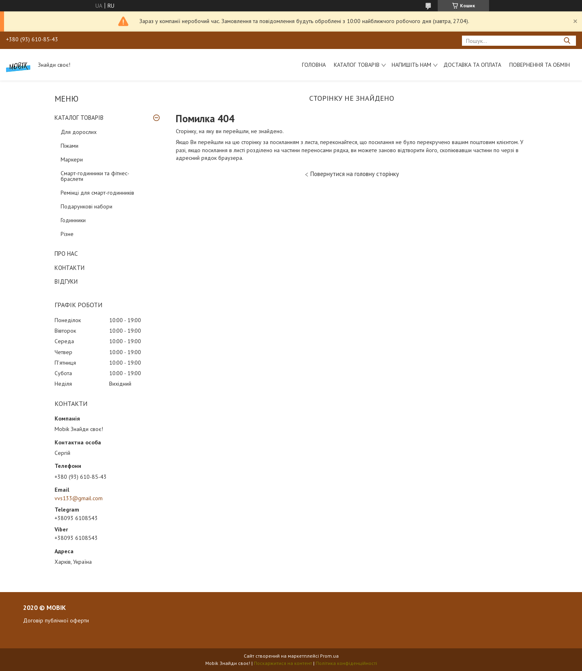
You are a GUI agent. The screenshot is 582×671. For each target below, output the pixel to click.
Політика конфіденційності (346, 663)
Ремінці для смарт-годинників (97, 192)
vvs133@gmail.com (79, 498)
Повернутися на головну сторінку (354, 174)
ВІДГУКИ (66, 281)
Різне (67, 234)
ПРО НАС (66, 253)
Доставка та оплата (472, 64)
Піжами (69, 145)
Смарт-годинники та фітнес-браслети (95, 176)
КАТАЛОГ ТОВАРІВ (79, 117)
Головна (314, 64)
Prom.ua (329, 656)
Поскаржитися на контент (283, 663)
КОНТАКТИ (69, 268)
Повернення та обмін (539, 64)
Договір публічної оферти (56, 620)
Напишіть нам (411, 64)
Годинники (73, 220)
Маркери (72, 159)
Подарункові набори (86, 206)
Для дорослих (79, 132)
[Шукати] (567, 41)
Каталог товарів (357, 64)
